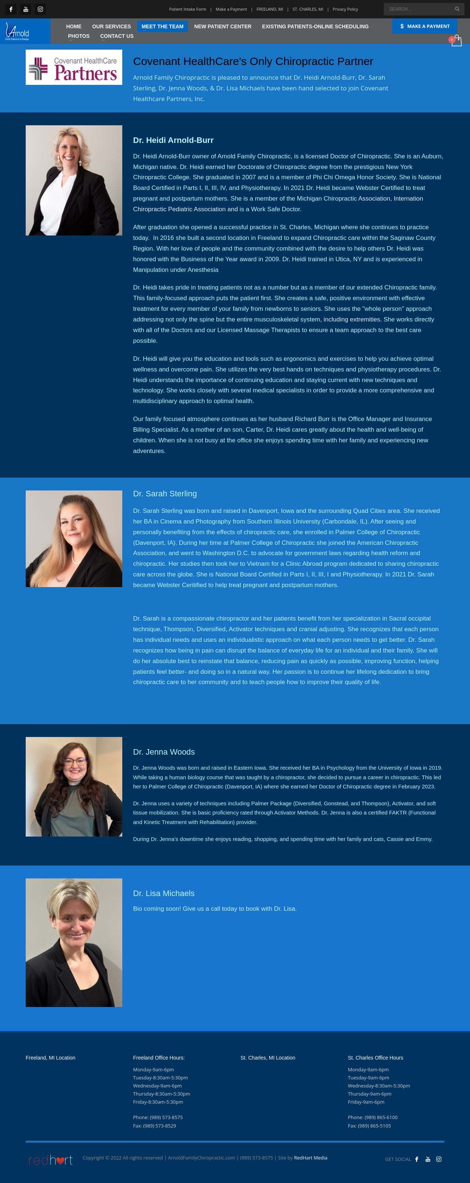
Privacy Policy (345, 9)
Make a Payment (231, 9)
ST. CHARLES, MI (308, 9)
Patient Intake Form (187, 9)
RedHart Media (311, 1157)
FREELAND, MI (270, 9)
